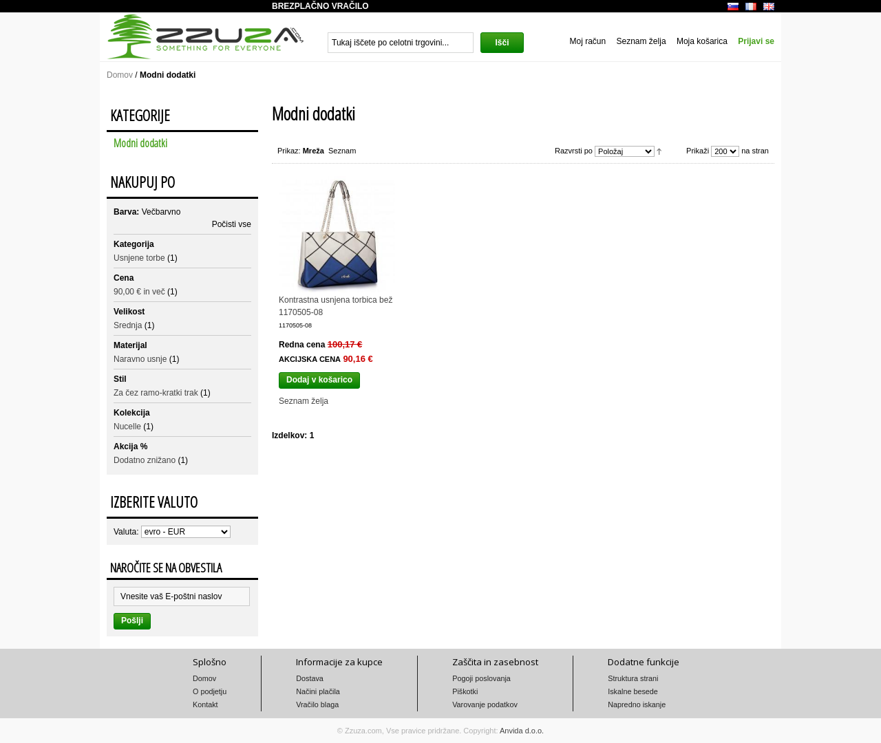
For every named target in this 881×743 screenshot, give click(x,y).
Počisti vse (231, 224)
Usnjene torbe (139, 258)
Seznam (342, 151)
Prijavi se (756, 41)
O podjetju (209, 691)
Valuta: (126, 532)
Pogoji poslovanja (481, 678)
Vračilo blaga (317, 704)
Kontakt (205, 704)
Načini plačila (318, 691)
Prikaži (697, 151)
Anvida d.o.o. (522, 730)
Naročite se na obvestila (166, 567)
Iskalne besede (633, 691)
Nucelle (127, 426)
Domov (120, 75)
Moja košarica (702, 41)
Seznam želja (641, 41)
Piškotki (465, 691)
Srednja (128, 325)
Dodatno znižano (145, 460)
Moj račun (587, 41)
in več (139, 292)
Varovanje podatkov (485, 704)
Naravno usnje (140, 359)
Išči (502, 42)
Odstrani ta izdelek (246, 210)
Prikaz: (289, 151)
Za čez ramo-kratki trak (156, 393)
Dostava (309, 678)
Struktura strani (633, 678)
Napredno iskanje (637, 704)
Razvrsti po (574, 151)
